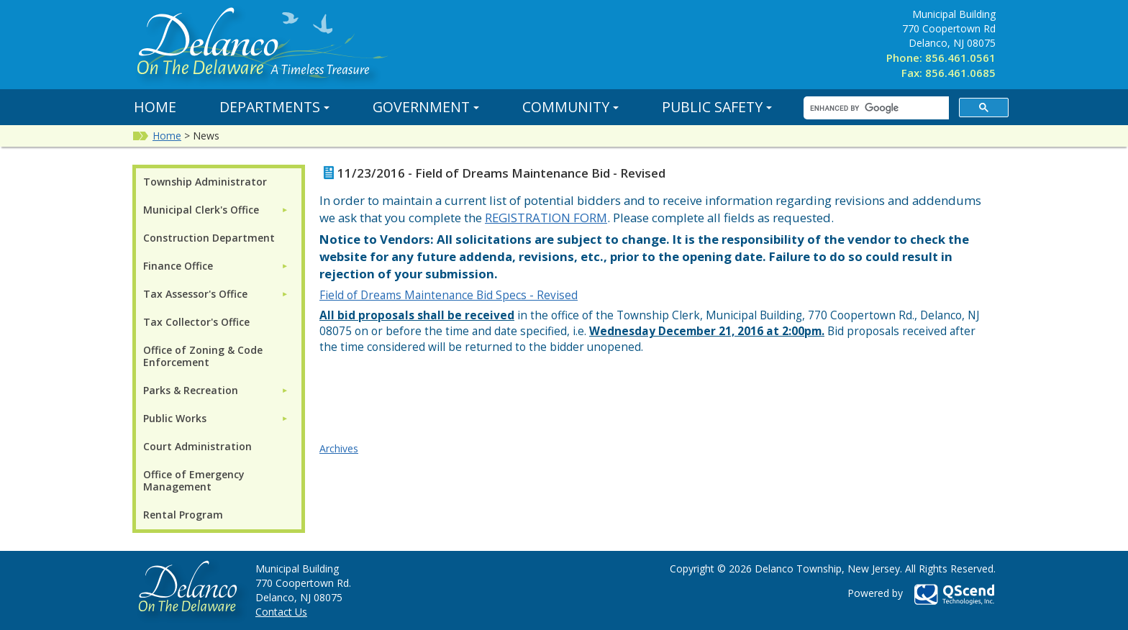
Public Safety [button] (717, 107)
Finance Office (178, 266)
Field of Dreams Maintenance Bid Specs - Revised (448, 295)
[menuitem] (216, 209)
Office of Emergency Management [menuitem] (194, 480)
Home (155, 107)
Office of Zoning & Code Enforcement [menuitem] (203, 356)
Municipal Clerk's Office (201, 209)
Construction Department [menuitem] (209, 238)
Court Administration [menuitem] (197, 446)
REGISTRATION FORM (546, 217)
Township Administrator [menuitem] (205, 181)
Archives (338, 448)
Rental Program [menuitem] (183, 514)
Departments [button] (274, 107)
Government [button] (426, 107)
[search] (875, 108)
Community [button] (570, 107)
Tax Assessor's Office (195, 294)
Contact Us (281, 611)
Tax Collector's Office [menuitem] (196, 322)
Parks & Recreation (190, 390)
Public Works (174, 418)
